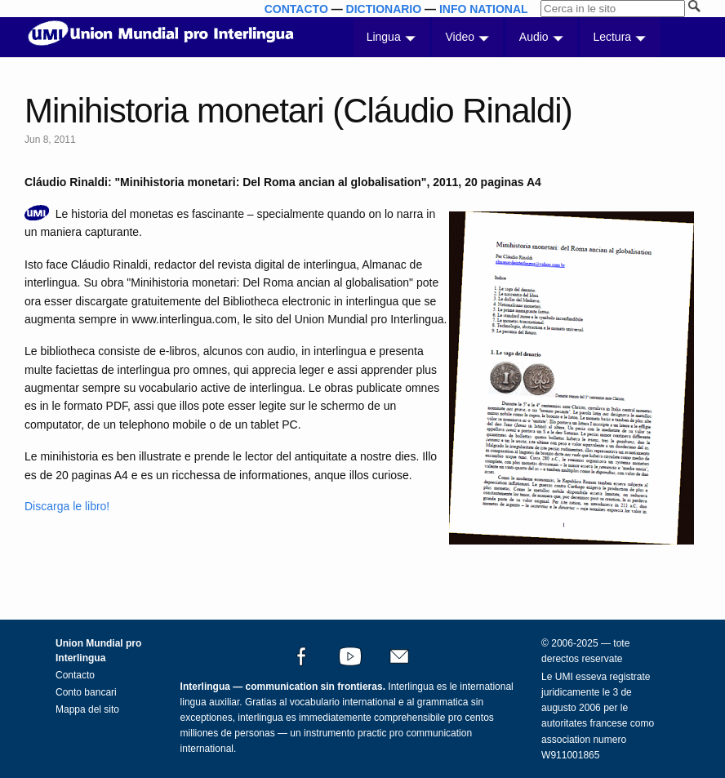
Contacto (75, 675)
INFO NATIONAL (483, 9)
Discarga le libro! (66, 506)
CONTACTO (296, 9)
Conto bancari (86, 692)
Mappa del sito (87, 709)
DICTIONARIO (384, 9)
